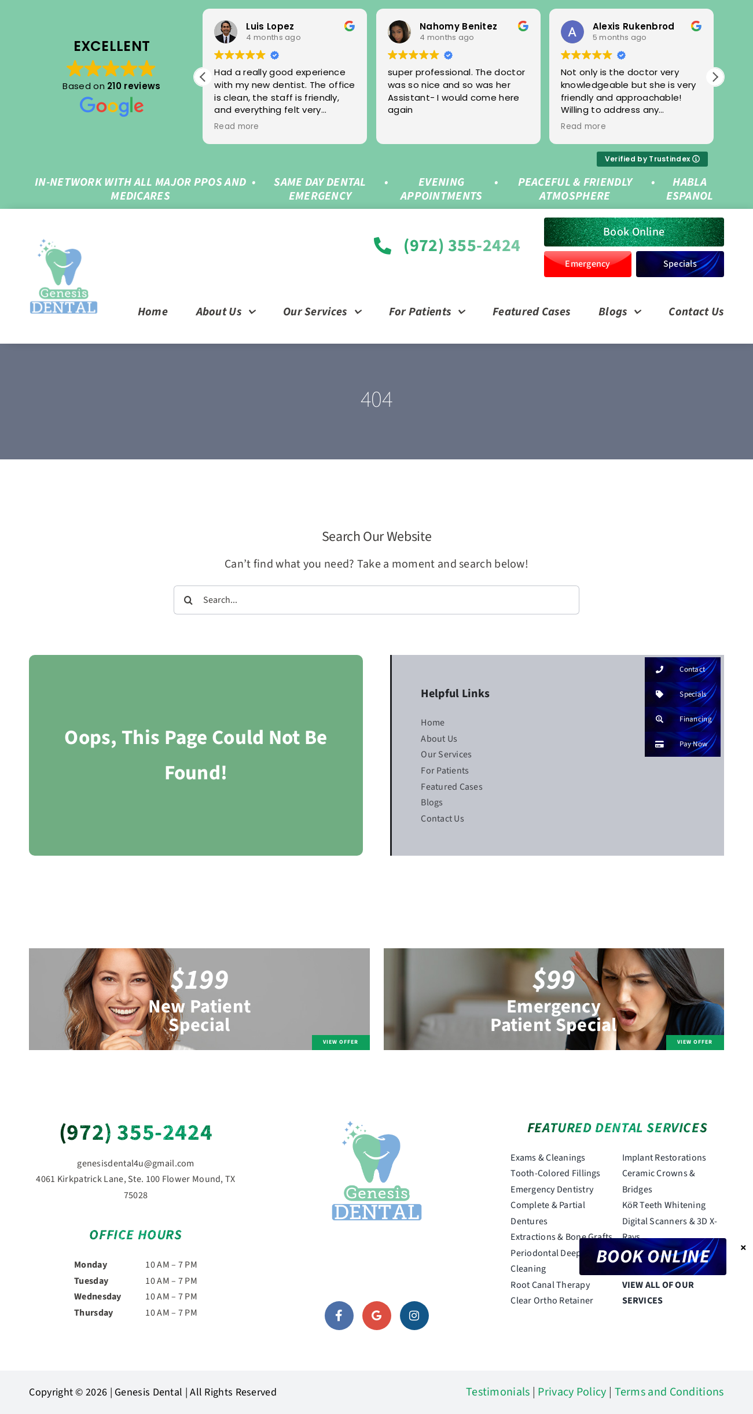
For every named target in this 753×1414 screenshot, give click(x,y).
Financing (678, 719)
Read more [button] (237, 126)
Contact (675, 669)
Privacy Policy (572, 1392)
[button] (714, 77)
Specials (675, 694)
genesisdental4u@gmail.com (135, 1163)
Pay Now (676, 744)
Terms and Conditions (669, 1392)
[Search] (188, 600)
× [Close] (743, 1247)
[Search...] (376, 600)
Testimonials (498, 1392)
